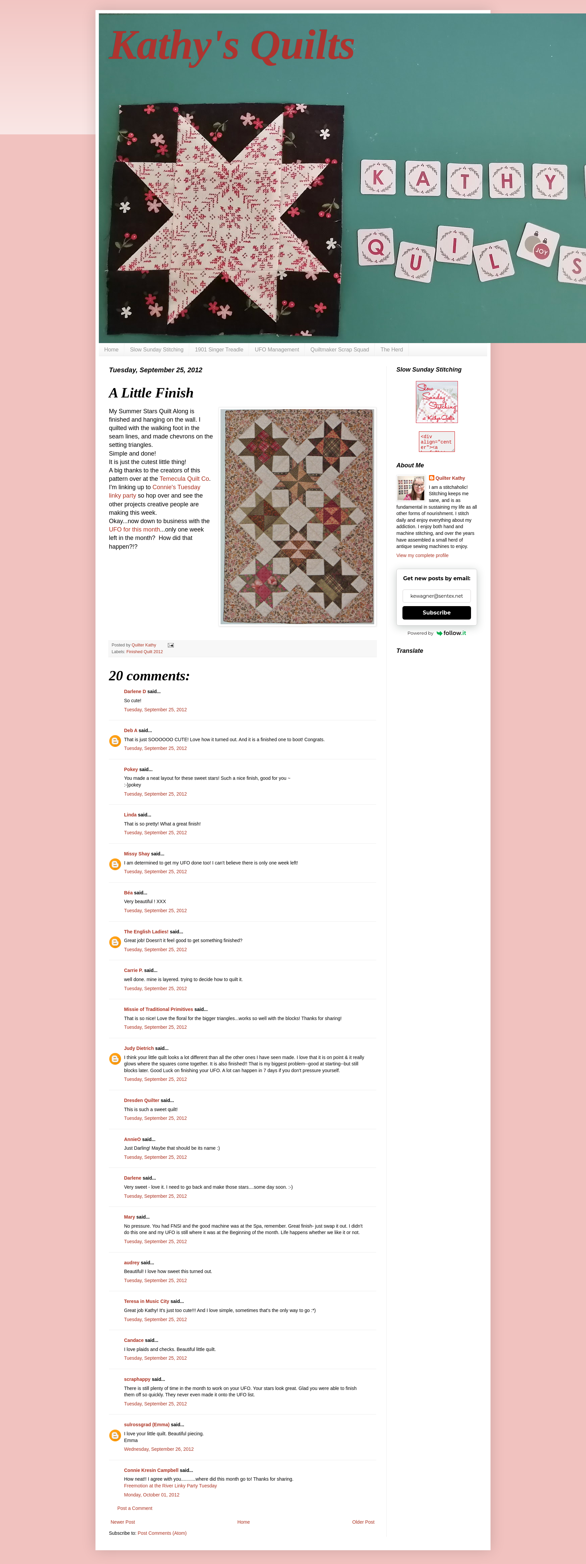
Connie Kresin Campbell (151, 1470)
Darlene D (135, 691)
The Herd (392, 349)
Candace (134, 1340)
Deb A (130, 730)
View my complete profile (422, 555)
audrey (132, 1262)
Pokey (131, 769)
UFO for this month (134, 529)
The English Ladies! (146, 931)
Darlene (132, 1178)
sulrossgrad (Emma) (146, 1424)
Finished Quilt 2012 (144, 651)
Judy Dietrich (139, 1048)
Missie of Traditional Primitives (159, 1009)
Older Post (363, 1522)
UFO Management (277, 349)
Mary (129, 1217)
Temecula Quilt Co (184, 478)
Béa (128, 892)
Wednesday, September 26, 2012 (159, 1449)
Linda (130, 814)
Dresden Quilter (141, 1100)
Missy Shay (137, 853)
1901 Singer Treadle (219, 349)
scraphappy (137, 1379)
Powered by (436, 633)
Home (111, 349)
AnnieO (132, 1139)
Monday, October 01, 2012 (152, 1494)
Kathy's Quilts (232, 45)
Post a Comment (134, 1508)
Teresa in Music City (146, 1301)
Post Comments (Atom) (162, 1533)
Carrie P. (133, 970)
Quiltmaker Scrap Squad (340, 349)
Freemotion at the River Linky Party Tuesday (170, 1485)
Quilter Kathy (450, 478)
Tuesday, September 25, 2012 (155, 709)
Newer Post (123, 1522)
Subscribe (437, 612)
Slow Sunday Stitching (157, 349)
